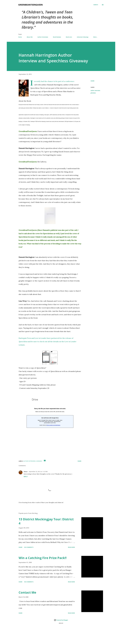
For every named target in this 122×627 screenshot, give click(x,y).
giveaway (93, 93)
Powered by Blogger (61, 620)
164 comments (28, 582)
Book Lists (69, 37)
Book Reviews (57, 37)
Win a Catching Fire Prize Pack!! (43, 558)
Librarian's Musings (82, 37)
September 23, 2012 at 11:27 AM (38, 471)
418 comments (28, 547)
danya (25, 471)
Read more (71, 547)
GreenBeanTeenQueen (30, 4)
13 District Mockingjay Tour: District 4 (46, 521)
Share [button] (92, 81)
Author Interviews (43, 37)
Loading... (50, 426)
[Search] (95, 5)
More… (95, 37)
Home (20, 37)
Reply (26, 476)
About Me (30, 37)
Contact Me (27, 592)
